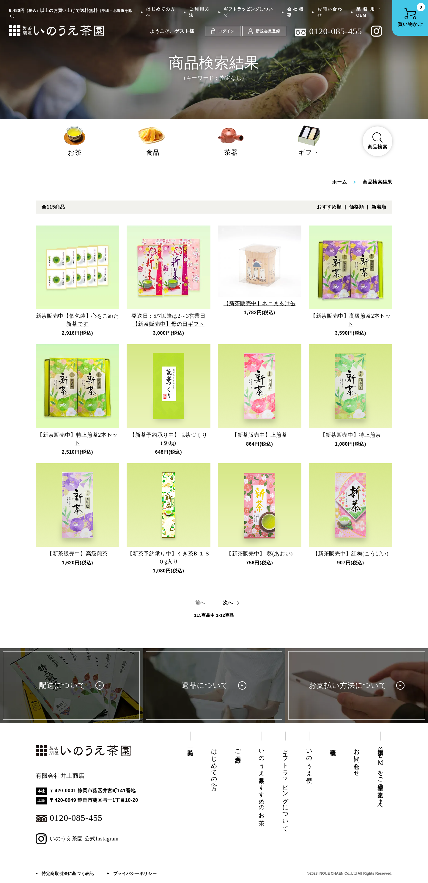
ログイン (223, 31)
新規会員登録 (264, 31)
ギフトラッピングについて (248, 12)
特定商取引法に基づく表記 (68, 873)
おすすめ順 (329, 206)
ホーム (339, 181)
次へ (228, 602)
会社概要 (295, 12)
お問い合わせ (329, 12)
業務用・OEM (369, 12)
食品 (153, 140)
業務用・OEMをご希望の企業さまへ (380, 777)
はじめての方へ (160, 12)
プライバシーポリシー (135, 873)
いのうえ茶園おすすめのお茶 (261, 780)
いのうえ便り (309, 762)
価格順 (356, 206)
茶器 (231, 140)
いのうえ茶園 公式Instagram (77, 838)
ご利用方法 (199, 12)
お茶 (75, 140)
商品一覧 (190, 745)
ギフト (309, 140)
